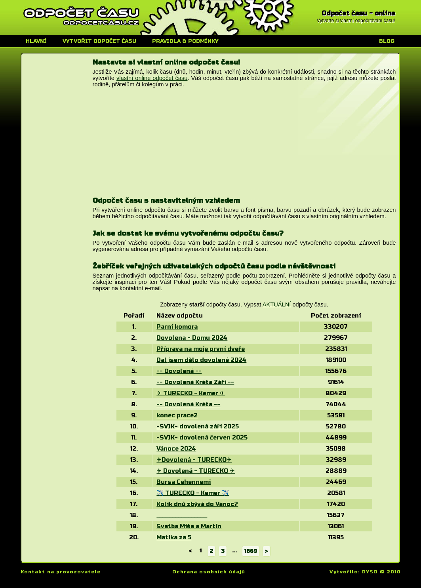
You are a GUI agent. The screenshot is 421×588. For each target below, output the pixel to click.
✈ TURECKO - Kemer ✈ (190, 393)
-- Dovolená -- (179, 371)
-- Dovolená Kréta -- (188, 404)
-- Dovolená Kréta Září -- (195, 382)
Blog (386, 41)
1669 (250, 551)
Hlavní (36, 41)
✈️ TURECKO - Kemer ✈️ (192, 493)
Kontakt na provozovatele (61, 572)
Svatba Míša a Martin (188, 526)
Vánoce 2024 (176, 448)
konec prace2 (177, 415)
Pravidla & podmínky (185, 41)
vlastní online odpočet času (152, 78)
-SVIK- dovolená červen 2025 (202, 437)
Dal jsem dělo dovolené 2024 (201, 359)
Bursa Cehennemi (183, 481)
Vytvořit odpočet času (99, 41)
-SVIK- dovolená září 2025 (197, 426)
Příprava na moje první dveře (200, 348)
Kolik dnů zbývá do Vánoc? (197, 504)
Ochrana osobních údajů (208, 572)
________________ (181, 515)
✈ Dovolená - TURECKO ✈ (195, 470)
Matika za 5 (173, 537)
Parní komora (177, 326)
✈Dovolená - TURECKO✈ (194, 459)
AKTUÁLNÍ (277, 304)
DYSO (370, 572)
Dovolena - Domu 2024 (191, 337)
